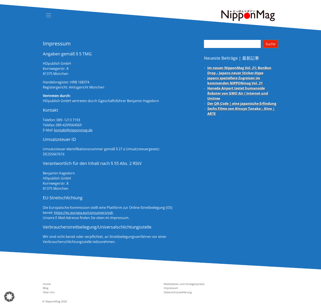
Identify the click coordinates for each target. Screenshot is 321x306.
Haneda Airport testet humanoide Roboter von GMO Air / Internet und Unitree (237, 93)
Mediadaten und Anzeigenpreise (184, 284)
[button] (9, 296)
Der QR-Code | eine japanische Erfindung (241, 103)
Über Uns (48, 292)
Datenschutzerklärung (178, 292)
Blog (45, 288)
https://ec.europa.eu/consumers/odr (83, 212)
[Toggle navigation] (48, 15)
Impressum (171, 288)
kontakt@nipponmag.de (73, 130)
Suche (270, 44)
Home (47, 284)
